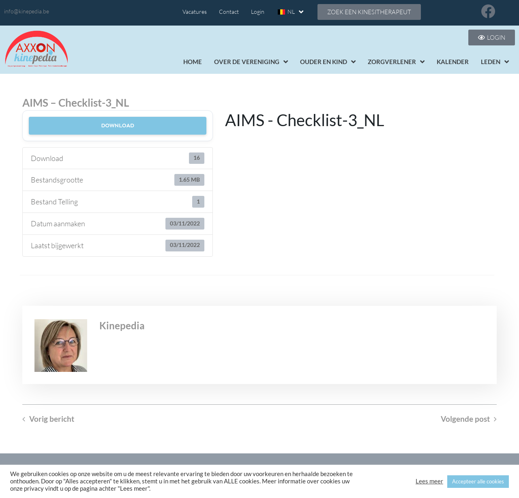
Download (117, 125)
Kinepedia (122, 325)
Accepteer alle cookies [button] (478, 481)
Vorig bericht (51, 419)
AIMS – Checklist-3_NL (75, 102)
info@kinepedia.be (26, 11)
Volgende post (465, 419)
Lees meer (429, 481)
